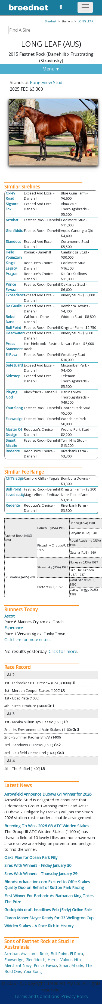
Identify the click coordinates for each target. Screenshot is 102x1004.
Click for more (63, 651)
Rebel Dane (10, 319)
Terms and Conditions (36, 996)
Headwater (15, 332)
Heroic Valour (60, 959)
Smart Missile (11, 443)
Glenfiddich (15, 230)
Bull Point (13, 327)
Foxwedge (14, 418)
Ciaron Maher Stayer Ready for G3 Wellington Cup (49, 917)
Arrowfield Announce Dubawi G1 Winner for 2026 (47, 794)
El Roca (11, 354)
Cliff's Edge (15, 478)
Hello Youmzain (14, 255)
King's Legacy (11, 265)
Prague (11, 273)
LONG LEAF (85, 21)
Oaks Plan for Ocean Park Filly (30, 857)
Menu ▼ (51, 69)
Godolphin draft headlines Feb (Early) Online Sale (48, 909)
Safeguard (14, 365)
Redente (13, 450)
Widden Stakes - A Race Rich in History (38, 925)
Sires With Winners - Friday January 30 (37, 865)
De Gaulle (14, 305)
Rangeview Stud (46, 82)
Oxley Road (10, 196)
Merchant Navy (18, 965)
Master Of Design (14, 432)
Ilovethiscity (15, 494)
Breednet (50, 21)
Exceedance (16, 295)
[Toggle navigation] (85, 7)
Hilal (78, 959)
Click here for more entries (27, 639)
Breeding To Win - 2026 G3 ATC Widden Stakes (46, 825)
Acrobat (12, 219)
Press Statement (14, 346)
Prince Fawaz (11, 287)
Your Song (14, 407)
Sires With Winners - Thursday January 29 (40, 873)
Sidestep (13, 375)
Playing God (11, 394)
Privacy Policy (74, 996)
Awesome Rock (34, 953)
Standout (13, 241)
